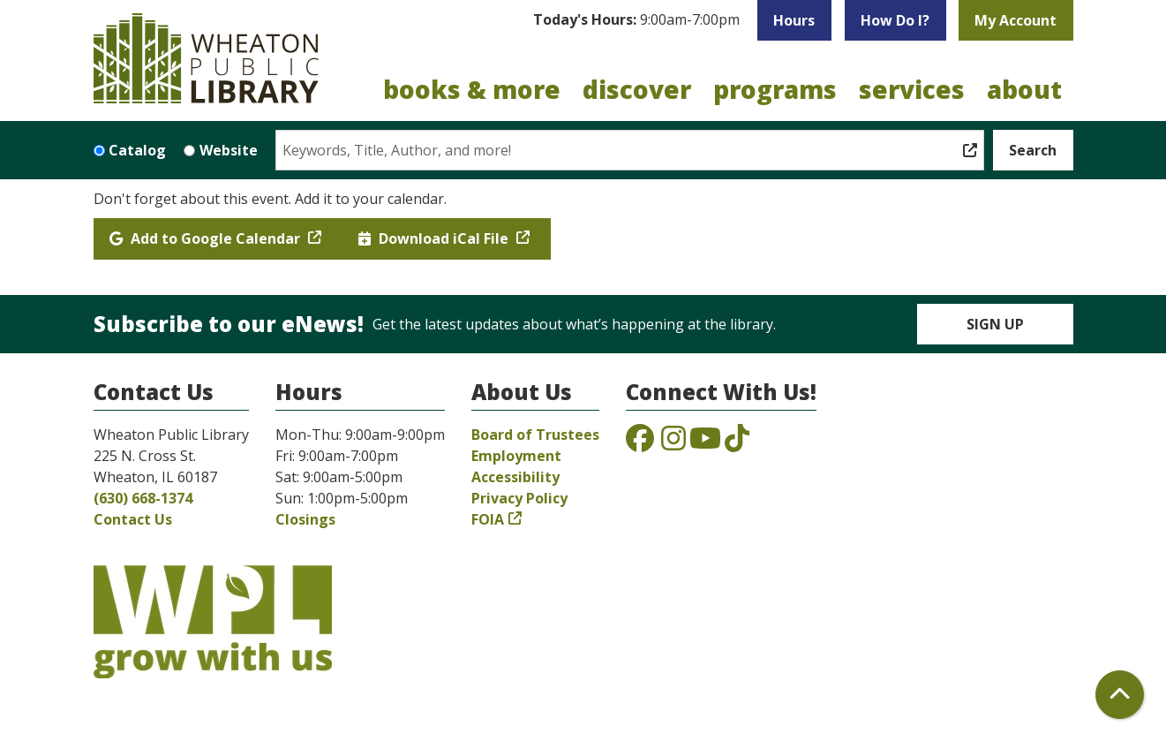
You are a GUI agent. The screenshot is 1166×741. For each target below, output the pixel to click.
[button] (636, 20)
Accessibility (515, 477)
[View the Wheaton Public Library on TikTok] (737, 443)
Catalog (137, 150)
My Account (1015, 20)
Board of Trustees (535, 434)
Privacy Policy (519, 498)
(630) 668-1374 (143, 498)
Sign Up (995, 324)
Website (228, 150)
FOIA (487, 519)
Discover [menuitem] (637, 89)
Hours (794, 20)
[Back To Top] (1119, 694)
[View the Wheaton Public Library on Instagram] (673, 443)
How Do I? (895, 20)
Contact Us (133, 519)
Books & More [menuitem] (471, 89)
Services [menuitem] (912, 89)
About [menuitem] (1024, 89)
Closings (305, 519)
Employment (516, 455)
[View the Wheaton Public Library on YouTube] (705, 443)
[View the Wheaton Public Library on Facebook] (640, 443)
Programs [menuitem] (775, 89)
